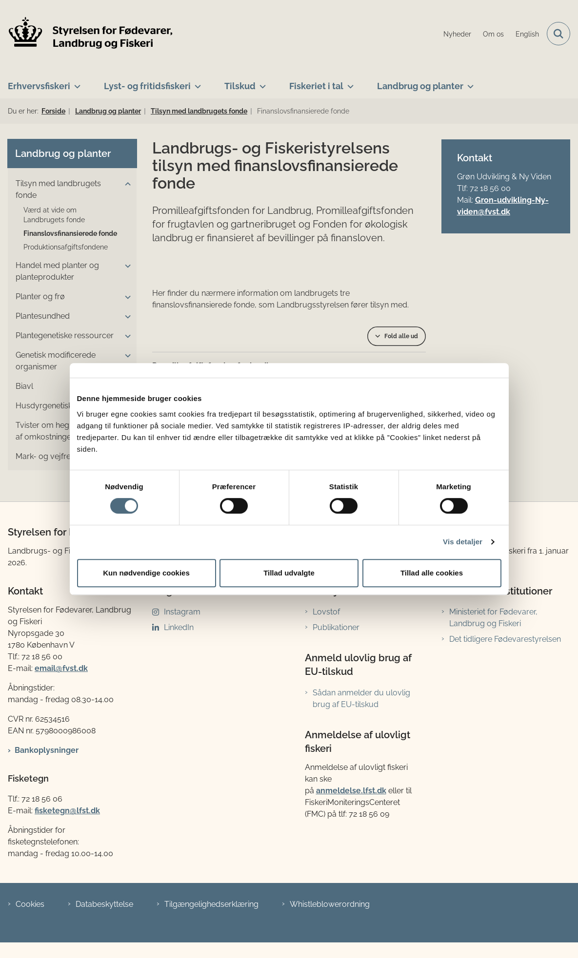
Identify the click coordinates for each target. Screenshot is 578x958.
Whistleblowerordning (330, 904)
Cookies (30, 904)
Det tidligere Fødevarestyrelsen (505, 639)
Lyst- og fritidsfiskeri (147, 86)
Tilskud (240, 86)
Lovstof (326, 611)
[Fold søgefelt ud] (558, 33)
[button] (125, 184)
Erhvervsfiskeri (39, 86)
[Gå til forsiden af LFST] (87, 34)
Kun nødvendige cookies (146, 573)
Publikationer (336, 627)
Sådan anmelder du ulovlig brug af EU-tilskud (361, 698)
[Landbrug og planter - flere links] (468, 82)
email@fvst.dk (61, 668)
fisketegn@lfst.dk (67, 810)
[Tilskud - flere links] (261, 82)
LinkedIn (179, 627)
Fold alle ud (401, 336)
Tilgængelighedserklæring (211, 904)
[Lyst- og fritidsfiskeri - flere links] (196, 82)
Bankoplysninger (47, 750)
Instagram (182, 611)
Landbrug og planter (420, 86)
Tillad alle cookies (431, 573)
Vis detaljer (462, 541)
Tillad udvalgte (289, 573)
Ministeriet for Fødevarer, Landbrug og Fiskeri (493, 617)
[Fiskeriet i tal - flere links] (348, 82)
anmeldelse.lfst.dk (351, 790)
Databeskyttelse (104, 904)
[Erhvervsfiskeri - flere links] (75, 82)
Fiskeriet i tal (316, 86)
